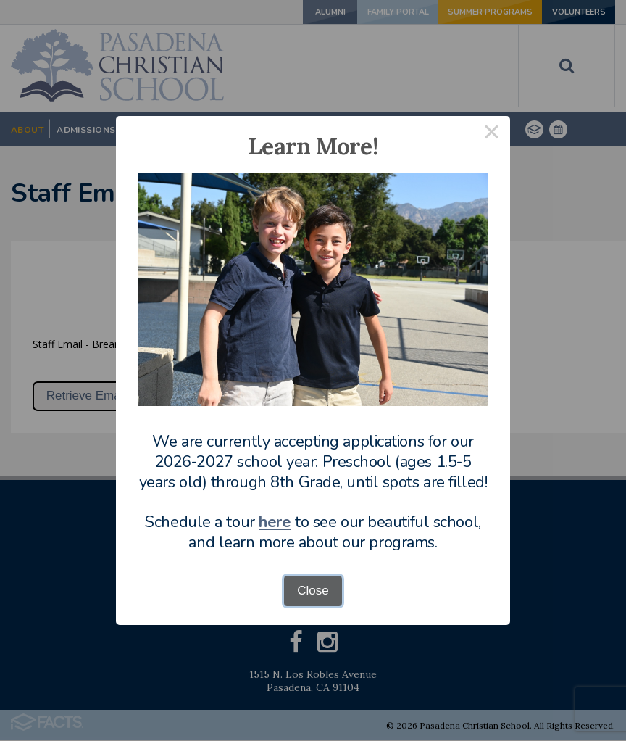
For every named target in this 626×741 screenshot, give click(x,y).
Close (312, 590)
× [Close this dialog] (492, 134)
